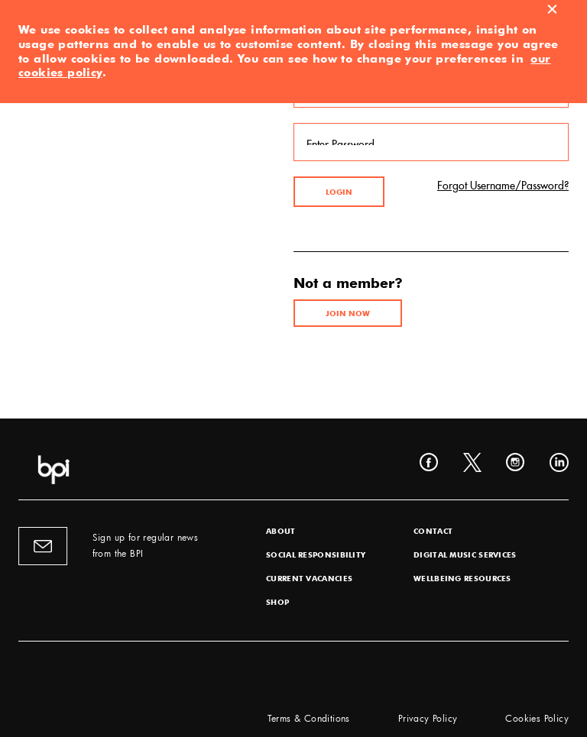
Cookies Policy (537, 718)
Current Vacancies (309, 578)
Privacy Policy (428, 718)
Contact (432, 530)
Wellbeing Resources (462, 578)
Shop (277, 601)
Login (339, 191)
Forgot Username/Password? (503, 183)
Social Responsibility (315, 554)
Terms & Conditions (309, 718)
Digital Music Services (465, 554)
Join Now (348, 313)
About (281, 530)
